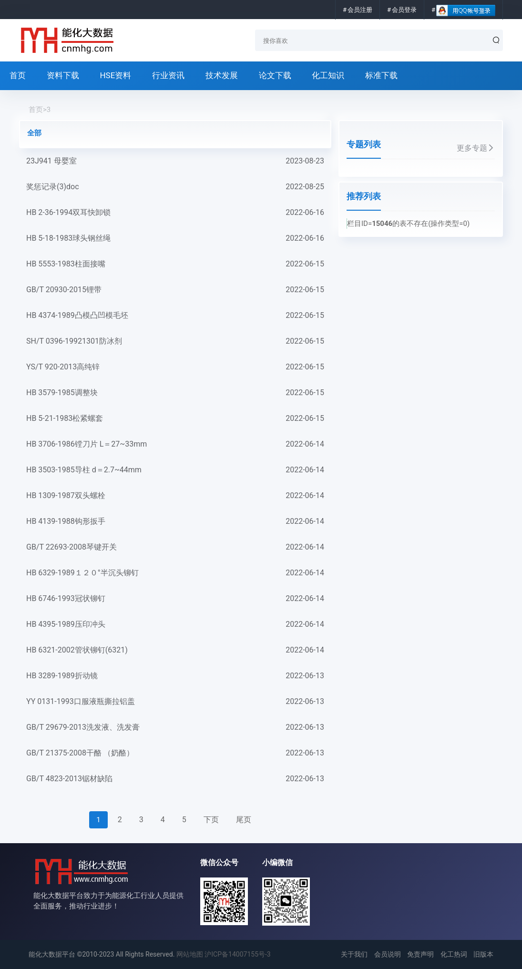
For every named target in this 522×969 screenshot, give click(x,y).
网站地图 (189, 954)
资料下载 (63, 75)
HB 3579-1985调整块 (175, 392)
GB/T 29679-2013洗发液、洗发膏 (175, 727)
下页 (211, 819)
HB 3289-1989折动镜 (175, 676)
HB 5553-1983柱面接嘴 (175, 264)
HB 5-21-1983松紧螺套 (175, 418)
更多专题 (476, 148)
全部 (34, 133)
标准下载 (381, 75)
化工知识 (328, 75)
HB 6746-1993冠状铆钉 (175, 598)
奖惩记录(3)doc (175, 187)
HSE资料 (115, 75)
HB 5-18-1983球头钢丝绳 (175, 238)
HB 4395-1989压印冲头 (175, 624)
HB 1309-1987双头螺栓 (175, 495)
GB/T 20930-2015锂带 (175, 290)
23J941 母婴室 (175, 161)
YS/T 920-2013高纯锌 (175, 367)
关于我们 (354, 954)
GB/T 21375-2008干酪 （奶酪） (175, 753)
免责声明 (420, 954)
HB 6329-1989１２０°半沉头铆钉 (175, 573)
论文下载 (275, 75)
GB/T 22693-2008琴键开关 (175, 547)
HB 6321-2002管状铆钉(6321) (175, 650)
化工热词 (453, 954)
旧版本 (483, 954)
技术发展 (221, 75)
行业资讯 (168, 75)
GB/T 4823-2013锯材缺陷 (175, 779)
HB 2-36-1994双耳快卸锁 (175, 212)
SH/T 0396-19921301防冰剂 (175, 341)
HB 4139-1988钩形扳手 (175, 521)
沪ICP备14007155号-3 (237, 954)
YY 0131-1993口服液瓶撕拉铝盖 (175, 701)
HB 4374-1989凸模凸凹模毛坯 (175, 315)
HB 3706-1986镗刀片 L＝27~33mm (175, 444)
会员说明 (387, 954)
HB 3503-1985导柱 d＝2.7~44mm (175, 470)
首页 (18, 75)
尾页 (243, 819)
